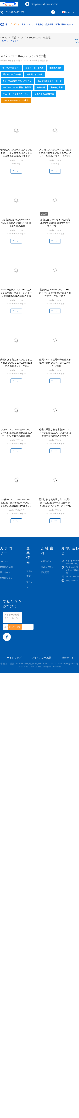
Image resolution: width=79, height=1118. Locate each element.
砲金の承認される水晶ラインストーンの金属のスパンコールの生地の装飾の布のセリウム (55, 432)
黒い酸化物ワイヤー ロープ (50, 81)
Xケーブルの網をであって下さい (17, 81)
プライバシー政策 (41, 657)
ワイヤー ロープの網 (34, 68)
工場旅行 (39, 24)
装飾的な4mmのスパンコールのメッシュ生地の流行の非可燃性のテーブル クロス (55, 293)
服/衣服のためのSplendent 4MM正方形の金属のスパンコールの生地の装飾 (16, 223)
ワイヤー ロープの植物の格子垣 (17, 87)
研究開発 (45, 572)
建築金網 (41, 87)
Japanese (70, 12)
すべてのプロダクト (11, 68)
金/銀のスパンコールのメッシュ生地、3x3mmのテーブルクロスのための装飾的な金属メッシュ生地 (16, 504)
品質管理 (49, 24)
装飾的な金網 (56, 87)
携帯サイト (68, 657)
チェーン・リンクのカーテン (15, 94)
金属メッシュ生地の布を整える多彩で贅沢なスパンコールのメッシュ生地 (55, 362)
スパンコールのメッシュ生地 (15, 100)
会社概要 (30, 570)
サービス (30, 581)
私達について (27, 24)
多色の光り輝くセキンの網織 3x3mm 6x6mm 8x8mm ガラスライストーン (55, 223)
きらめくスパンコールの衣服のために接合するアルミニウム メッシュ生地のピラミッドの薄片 (55, 153)
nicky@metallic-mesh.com (44, 4)
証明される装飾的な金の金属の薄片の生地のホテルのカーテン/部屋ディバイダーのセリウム (55, 504)
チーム (29, 587)
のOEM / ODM (47, 566)
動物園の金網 (55, 68)
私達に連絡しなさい (64, 24)
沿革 (28, 576)
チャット (14, 40)
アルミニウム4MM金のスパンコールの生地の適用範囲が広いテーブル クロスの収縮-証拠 (16, 432)
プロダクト (14, 24)
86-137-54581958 (15, 12)
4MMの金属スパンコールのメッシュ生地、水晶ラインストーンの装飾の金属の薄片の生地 (16, 293)
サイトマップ (14, 657)
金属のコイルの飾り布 (44, 94)
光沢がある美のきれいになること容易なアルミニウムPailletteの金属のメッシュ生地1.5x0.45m (16, 364)
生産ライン (46, 561)
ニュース (4, 40)
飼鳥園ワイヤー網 (34, 74)
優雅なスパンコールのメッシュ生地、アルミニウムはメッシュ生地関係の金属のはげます (16, 153)
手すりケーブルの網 (12, 74)
